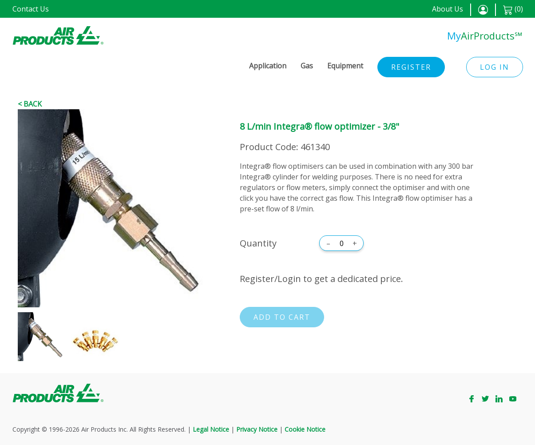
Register (411, 67)
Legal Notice (211, 429)
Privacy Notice (256, 429)
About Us (447, 9)
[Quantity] (341, 243)
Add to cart (282, 317)
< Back (30, 104)
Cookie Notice (305, 429)
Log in (494, 67)
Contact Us (30, 9)
